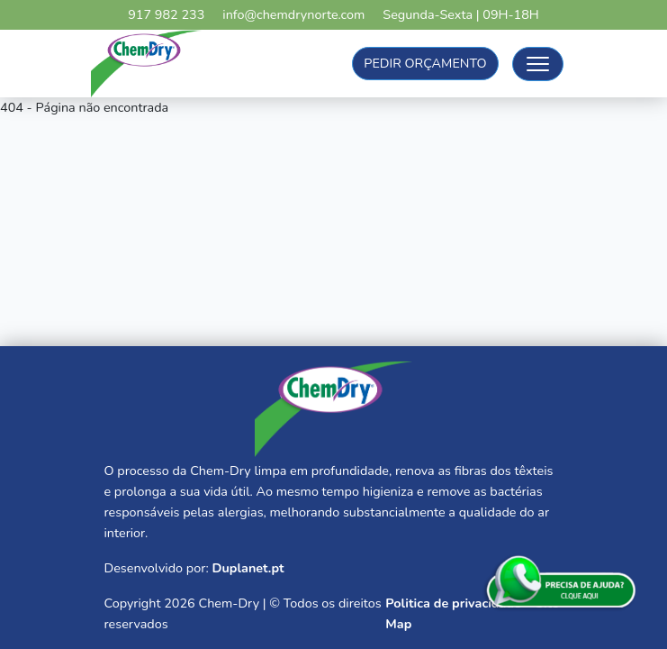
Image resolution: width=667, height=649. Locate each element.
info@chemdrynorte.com (293, 14)
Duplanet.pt (248, 568)
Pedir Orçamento (425, 63)
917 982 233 (166, 14)
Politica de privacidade (452, 603)
